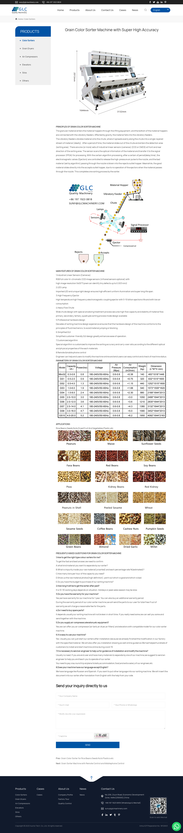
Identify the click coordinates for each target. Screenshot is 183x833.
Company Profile (65, 794)
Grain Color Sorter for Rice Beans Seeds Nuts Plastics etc (87, 758)
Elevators (19, 807)
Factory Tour (63, 799)
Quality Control (65, 803)
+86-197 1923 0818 (53, 2)
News (132, 10)
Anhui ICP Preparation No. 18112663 (153, 826)
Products (71, 10)
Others (18, 816)
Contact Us (104, 10)
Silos (17, 812)
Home (57, 10)
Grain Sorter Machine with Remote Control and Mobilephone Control (92, 763)
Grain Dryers (20, 799)
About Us (87, 10)
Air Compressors (22, 803)
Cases (119, 10)
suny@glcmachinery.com (28, 2)
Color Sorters (21, 794)
